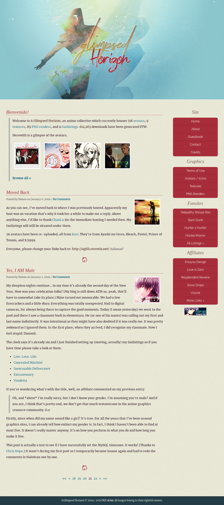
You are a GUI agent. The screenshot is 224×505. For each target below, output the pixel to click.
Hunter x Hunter (195, 228)
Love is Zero (195, 269)
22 (95, 478)
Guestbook (195, 137)
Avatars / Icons (195, 178)
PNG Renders (195, 194)
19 (79, 478)
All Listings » (195, 243)
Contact (195, 144)
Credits (195, 152)
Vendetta (20, 380)
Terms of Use (195, 170)
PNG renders (41, 127)
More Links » (195, 300)
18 (74, 478)
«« (64, 478)
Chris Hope (14, 451)
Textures (195, 186)
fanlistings (70, 127)
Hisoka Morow (195, 235)
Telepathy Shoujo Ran (195, 212)
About (195, 129)
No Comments (61, 199)
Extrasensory (24, 374)
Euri (75, 234)
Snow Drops (195, 285)
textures (18, 127)
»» (105, 478)
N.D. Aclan (107, 500)
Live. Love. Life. (25, 356)
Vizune (195, 293)
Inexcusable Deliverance (32, 368)
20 (85, 478)
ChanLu (58, 220)
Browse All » (21, 178)
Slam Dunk (195, 220)
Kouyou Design (195, 262)
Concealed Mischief (28, 362)
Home (195, 121)
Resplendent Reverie (195, 277)
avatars (139, 121)
